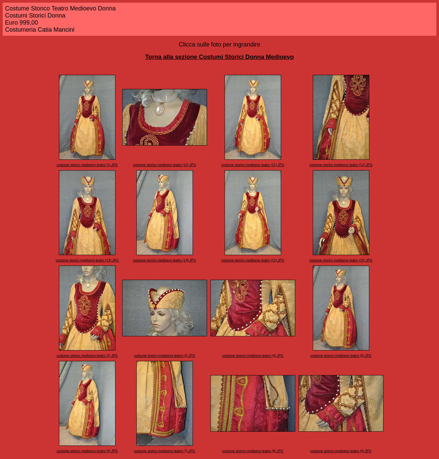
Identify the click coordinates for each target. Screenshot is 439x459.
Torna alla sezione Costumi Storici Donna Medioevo (219, 57)
